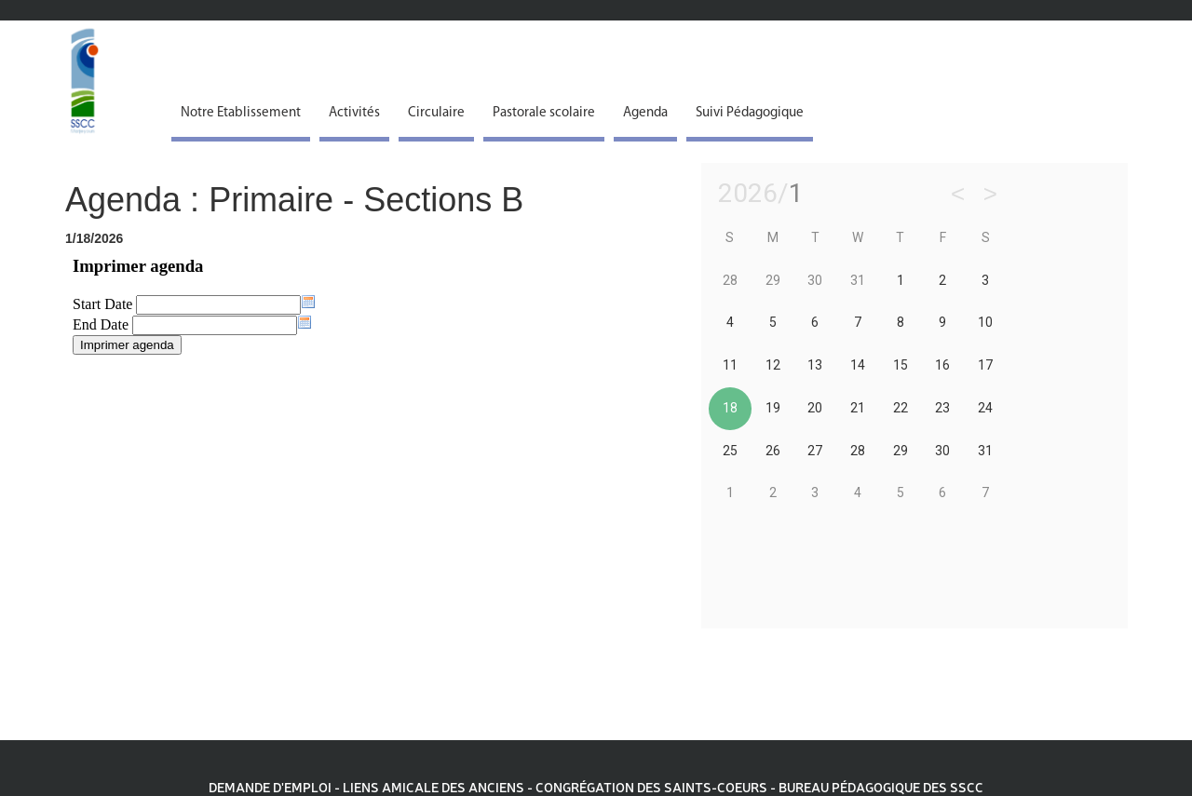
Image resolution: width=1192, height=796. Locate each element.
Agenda (645, 113)
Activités (354, 113)
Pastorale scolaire (544, 113)
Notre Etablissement (241, 113)
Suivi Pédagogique (750, 113)
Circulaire (436, 113)
